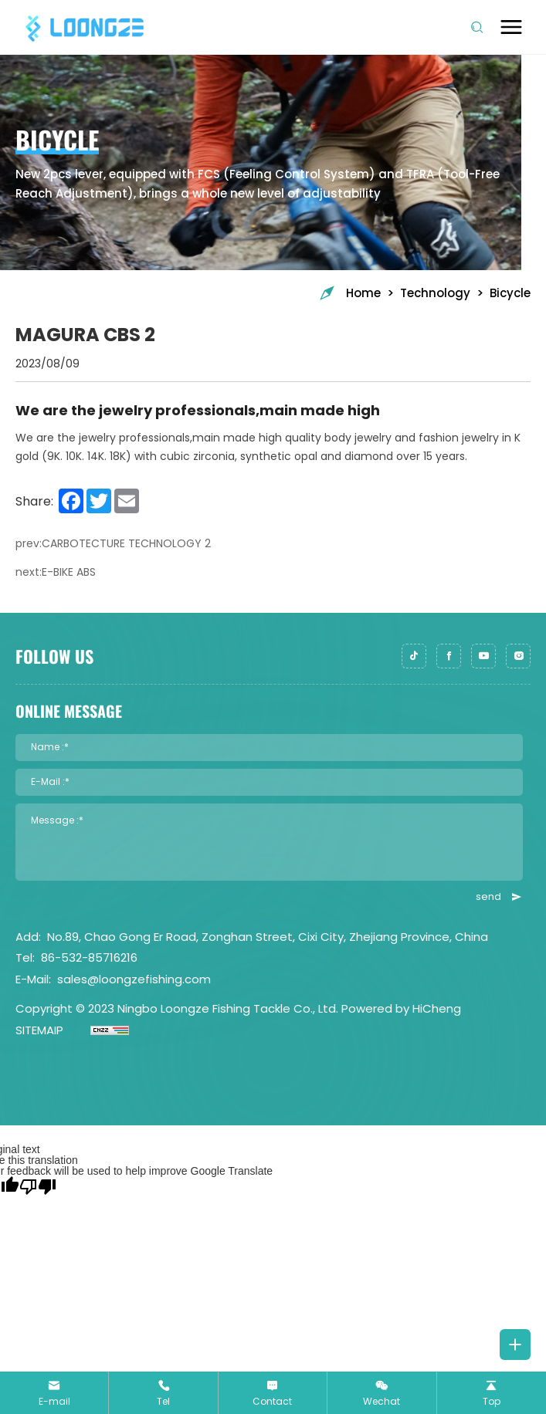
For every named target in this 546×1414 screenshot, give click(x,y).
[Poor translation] (37, 1186)
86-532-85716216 (89, 957)
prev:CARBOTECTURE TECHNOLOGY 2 (113, 543)
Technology (435, 293)
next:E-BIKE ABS (55, 572)
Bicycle (510, 293)
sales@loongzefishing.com (134, 979)
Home (349, 293)
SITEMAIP (39, 1030)
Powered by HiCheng (401, 1008)
